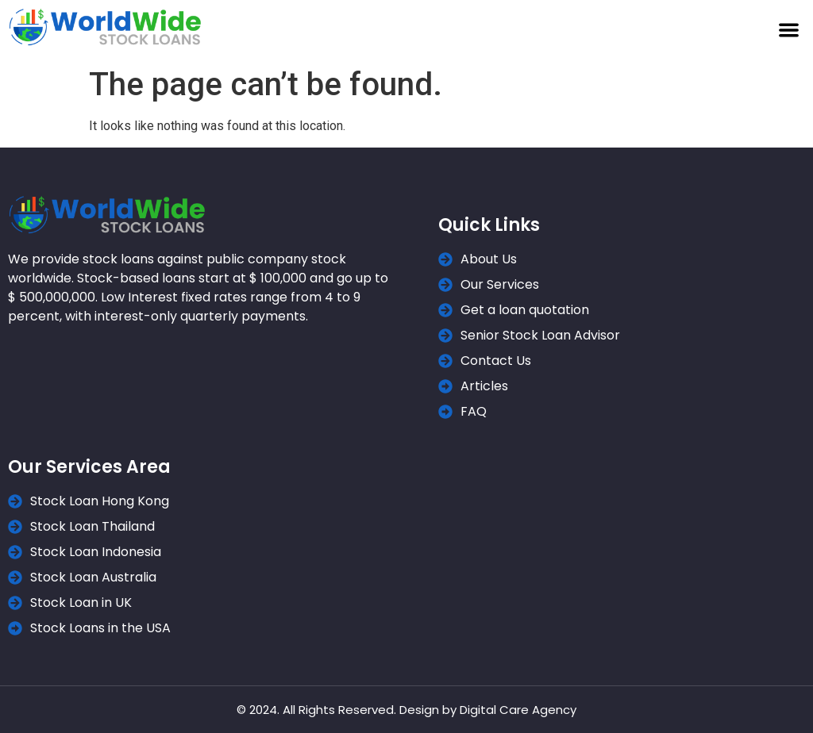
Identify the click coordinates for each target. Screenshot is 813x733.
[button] (789, 29)
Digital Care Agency (518, 709)
